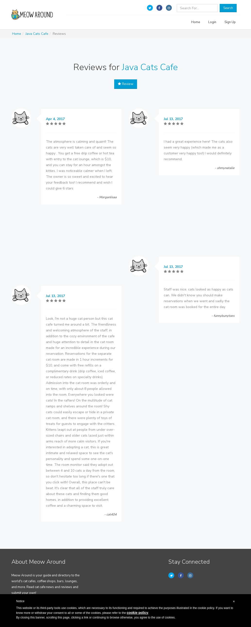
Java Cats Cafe (37, 33)
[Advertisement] (66, 246)
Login (212, 22)
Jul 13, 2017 (55, 296)
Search (228, 8)
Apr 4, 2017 (55, 119)
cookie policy (137, 613)
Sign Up (230, 22)
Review (125, 84)
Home (195, 22)
